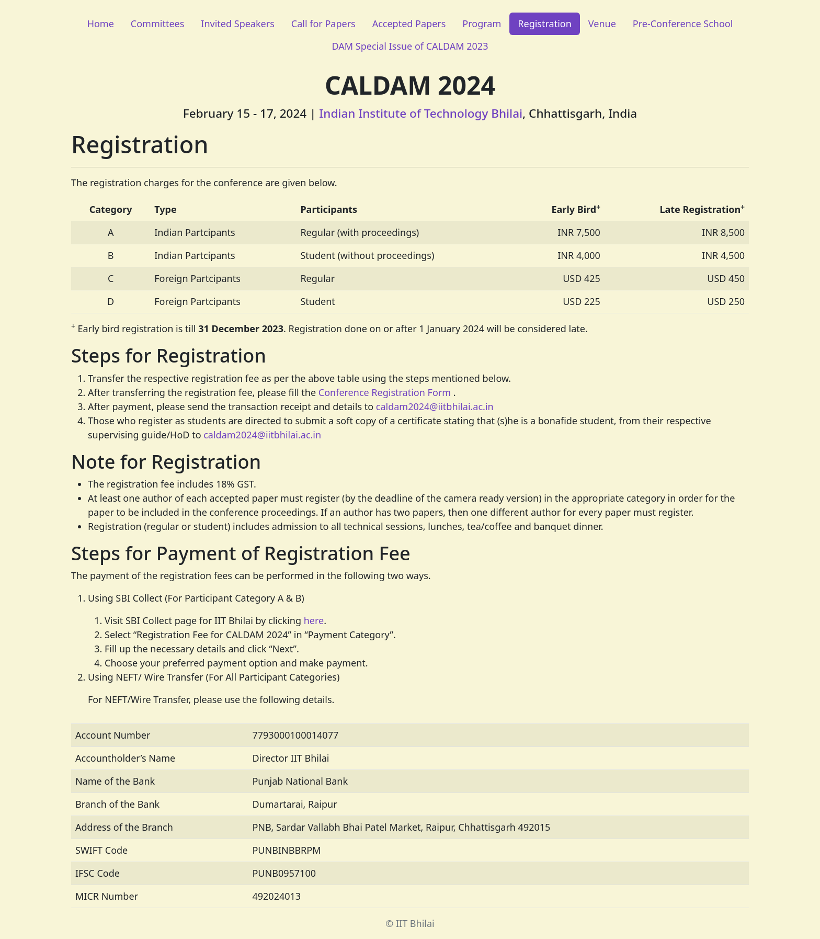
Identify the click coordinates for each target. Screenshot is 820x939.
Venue (602, 23)
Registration (545, 23)
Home (100, 23)
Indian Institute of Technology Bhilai (420, 113)
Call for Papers (323, 23)
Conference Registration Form (384, 392)
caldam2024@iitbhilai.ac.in (435, 406)
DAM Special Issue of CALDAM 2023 (410, 46)
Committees (158, 23)
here (314, 620)
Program (481, 23)
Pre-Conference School (683, 23)
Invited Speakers (237, 23)
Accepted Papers (409, 23)
